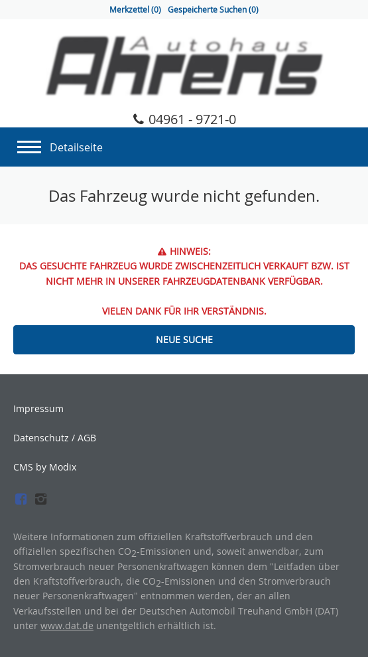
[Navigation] (29, 143)
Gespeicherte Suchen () (213, 9)
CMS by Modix (44, 467)
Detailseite (76, 147)
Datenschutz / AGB (54, 438)
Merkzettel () (135, 9)
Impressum (38, 408)
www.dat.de (66, 625)
